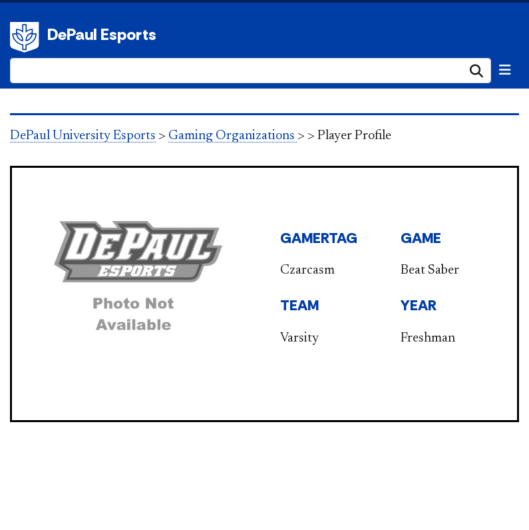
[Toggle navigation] (505, 70)
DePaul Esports (101, 34)
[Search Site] (250, 70)
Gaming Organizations (232, 135)
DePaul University (26, 37)
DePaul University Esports (83, 135)
